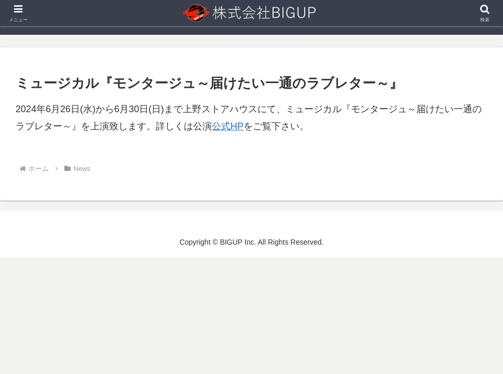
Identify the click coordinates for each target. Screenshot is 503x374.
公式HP (227, 126)
